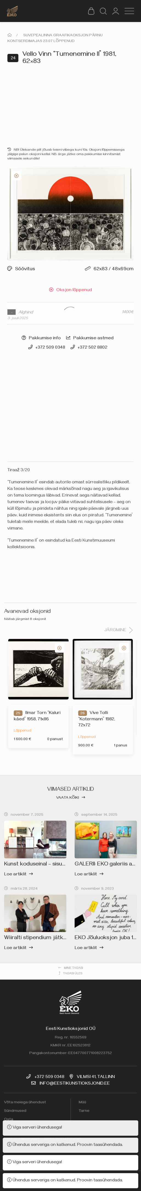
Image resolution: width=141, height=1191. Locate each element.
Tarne (84, 1111)
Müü (82, 1103)
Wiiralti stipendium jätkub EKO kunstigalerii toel (64, 938)
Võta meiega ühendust (25, 1103)
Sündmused (15, 1111)
